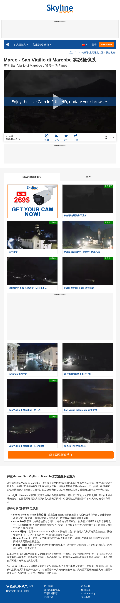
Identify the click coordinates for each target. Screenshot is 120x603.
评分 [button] (66, 137)
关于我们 (48, 586)
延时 (46, 137)
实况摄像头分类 (41, 44)
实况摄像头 (21, 44)
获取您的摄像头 (52, 589)
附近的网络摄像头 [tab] (31, 177)
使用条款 (85, 589)
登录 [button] (94, 44)
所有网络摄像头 (60, 455)
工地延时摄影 (51, 593)
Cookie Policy (88, 593)
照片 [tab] (88, 177)
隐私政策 (85, 597)
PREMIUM (106, 44)
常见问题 (85, 586)
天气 (56, 137)
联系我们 (48, 597)
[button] (85, 44)
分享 (75, 137)
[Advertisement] (59, 31)
